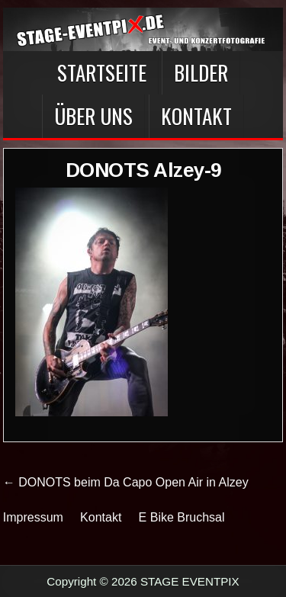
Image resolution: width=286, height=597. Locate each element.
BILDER (201, 72)
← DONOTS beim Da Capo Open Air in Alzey (126, 482)
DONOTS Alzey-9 (143, 170)
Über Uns (93, 116)
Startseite (101, 72)
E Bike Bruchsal (182, 517)
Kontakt (196, 116)
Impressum (33, 517)
